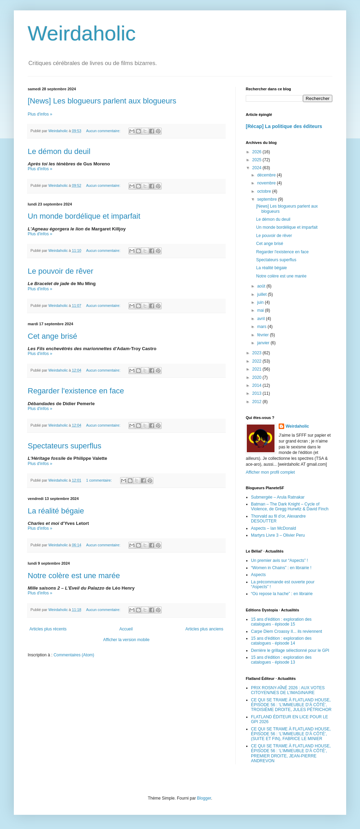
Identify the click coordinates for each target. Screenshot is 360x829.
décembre (267, 175)
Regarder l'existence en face (76, 390)
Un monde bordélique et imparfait (84, 216)
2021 (257, 369)
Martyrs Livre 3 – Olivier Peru (278, 535)
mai (261, 310)
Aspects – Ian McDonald (273, 528)
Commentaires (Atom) (74, 655)
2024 (257, 167)
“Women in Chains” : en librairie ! (281, 567)
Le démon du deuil (59, 151)
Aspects (258, 574)
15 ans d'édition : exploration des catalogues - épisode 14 (281, 641)
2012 (257, 401)
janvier (264, 342)
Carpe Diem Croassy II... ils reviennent (286, 631)
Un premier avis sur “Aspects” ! (279, 560)
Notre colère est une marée (74, 575)
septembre (267, 199)
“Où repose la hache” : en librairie (282, 593)
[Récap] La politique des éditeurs (284, 126)
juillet (262, 294)
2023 (257, 352)
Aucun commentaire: (104, 131)
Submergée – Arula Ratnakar (278, 497)
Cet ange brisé (52, 336)
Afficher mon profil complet (270, 472)
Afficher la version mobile (126, 639)
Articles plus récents (47, 629)
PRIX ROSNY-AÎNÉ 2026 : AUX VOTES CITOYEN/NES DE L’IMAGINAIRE (288, 690)
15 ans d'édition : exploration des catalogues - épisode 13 (281, 660)
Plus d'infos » (40, 114)
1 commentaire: (99, 480)
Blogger (204, 798)
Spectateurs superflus (64, 445)
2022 (257, 361)
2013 (257, 393)
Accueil (126, 629)
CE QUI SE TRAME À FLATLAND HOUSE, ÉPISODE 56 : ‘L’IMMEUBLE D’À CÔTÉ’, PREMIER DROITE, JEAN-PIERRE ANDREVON (291, 753)
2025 (257, 159)
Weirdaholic (82, 33)
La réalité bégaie (56, 511)
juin (261, 302)
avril (261, 318)
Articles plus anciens (204, 629)
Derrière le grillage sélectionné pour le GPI (290, 650)
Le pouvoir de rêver (60, 271)
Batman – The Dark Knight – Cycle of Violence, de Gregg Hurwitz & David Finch (289, 506)
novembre (267, 183)
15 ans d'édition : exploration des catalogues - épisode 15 (281, 622)
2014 (257, 385)
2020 (257, 377)
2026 (257, 151)
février (263, 334)
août (262, 286)
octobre (264, 191)
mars (262, 326)
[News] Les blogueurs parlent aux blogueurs (102, 101)
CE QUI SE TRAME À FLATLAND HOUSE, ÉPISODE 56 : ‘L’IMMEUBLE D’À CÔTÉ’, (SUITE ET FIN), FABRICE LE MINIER (291, 734)
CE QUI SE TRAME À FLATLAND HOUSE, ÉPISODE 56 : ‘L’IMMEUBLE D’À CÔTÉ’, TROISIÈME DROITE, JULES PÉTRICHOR (291, 705)
